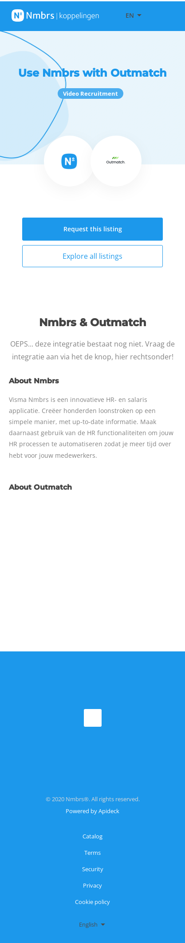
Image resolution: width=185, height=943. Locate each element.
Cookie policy (92, 902)
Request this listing (92, 229)
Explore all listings (92, 256)
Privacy (92, 885)
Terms (92, 853)
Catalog (92, 836)
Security (92, 869)
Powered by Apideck (92, 811)
